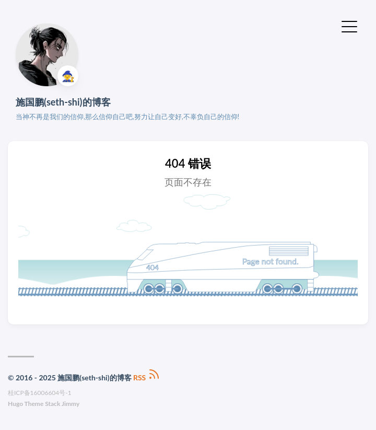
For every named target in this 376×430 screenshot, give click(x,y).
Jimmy (70, 404)
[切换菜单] (349, 26)
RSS (146, 377)
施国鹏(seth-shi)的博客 (63, 102)
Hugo (15, 404)
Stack (52, 404)
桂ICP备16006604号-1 (40, 393)
